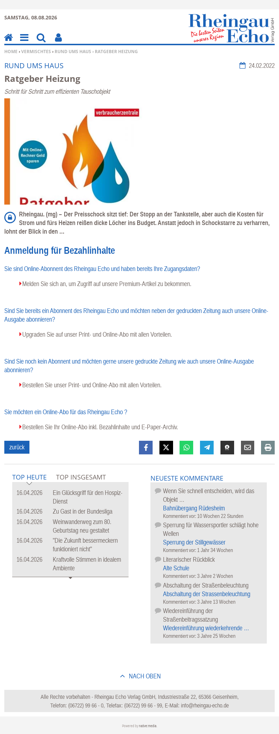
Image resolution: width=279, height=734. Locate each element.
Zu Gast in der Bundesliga (82, 511)
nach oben (144, 676)
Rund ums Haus (73, 51)
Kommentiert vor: (180, 516)
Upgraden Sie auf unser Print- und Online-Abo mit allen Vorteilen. (97, 334)
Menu (23, 42)
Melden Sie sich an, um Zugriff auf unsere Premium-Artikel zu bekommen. (106, 283)
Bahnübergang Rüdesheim (194, 508)
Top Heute (29, 477)
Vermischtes (36, 51)
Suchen (41, 42)
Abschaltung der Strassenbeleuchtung (206, 594)
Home (11, 51)
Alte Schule (176, 568)
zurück (16, 447)
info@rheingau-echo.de (205, 705)
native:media (148, 726)
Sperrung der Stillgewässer (194, 542)
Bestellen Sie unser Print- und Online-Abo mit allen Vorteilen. (92, 385)
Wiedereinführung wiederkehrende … (206, 628)
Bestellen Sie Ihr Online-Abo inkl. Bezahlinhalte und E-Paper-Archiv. (100, 427)
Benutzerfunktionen (58, 42)
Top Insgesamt (81, 477)
